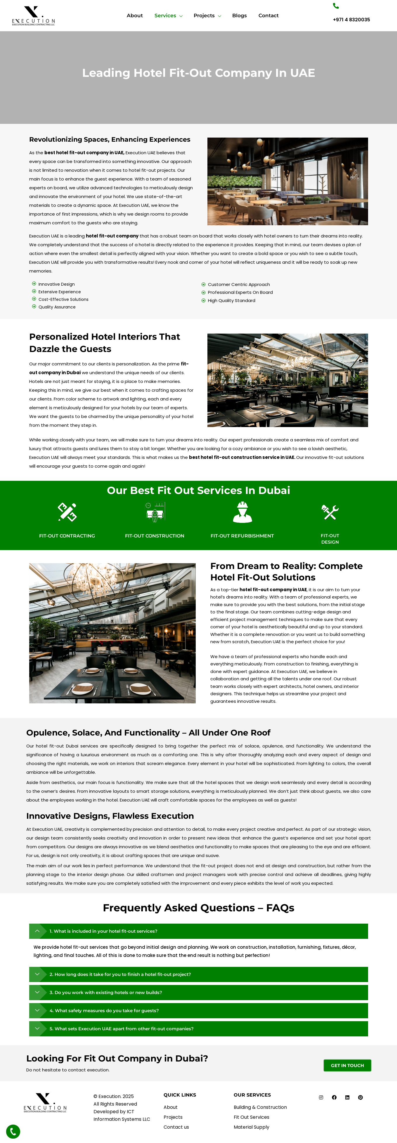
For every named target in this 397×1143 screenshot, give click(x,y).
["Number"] (336, 6)
